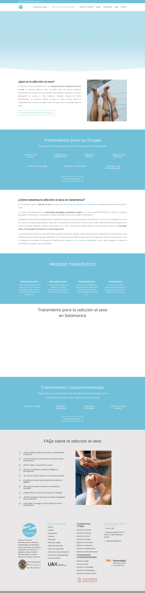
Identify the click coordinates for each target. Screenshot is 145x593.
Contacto (124, 7)
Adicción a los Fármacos (85, 542)
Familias (51, 530)
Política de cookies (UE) (56, 549)
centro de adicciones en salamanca (82, 204)
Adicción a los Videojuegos (86, 570)
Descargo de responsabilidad (58, 555)
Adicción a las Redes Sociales (87, 573)
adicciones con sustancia (32, 547)
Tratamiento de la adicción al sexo (36, 112)
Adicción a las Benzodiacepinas (87, 552)
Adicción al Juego (82, 561)
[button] (43, 454)
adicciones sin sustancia (27, 550)
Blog (116, 7)
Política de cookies (54, 542)
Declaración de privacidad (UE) (58, 552)
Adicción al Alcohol (83, 536)
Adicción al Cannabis (84, 539)
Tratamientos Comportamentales (63, 7)
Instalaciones (107, 7)
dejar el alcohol (32, 552)
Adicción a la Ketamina (84, 545)
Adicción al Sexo (82, 564)
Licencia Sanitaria (54, 558)
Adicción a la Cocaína (84, 530)
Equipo (98, 7)
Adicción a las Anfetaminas (86, 549)
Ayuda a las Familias (86, 7)
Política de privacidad (55, 546)
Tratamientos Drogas (40, 7)
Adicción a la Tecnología (85, 567)
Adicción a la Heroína (84, 533)
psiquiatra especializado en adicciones (93, 219)
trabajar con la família (74, 240)
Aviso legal (51, 539)
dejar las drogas (23, 554)
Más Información (72, 179)
